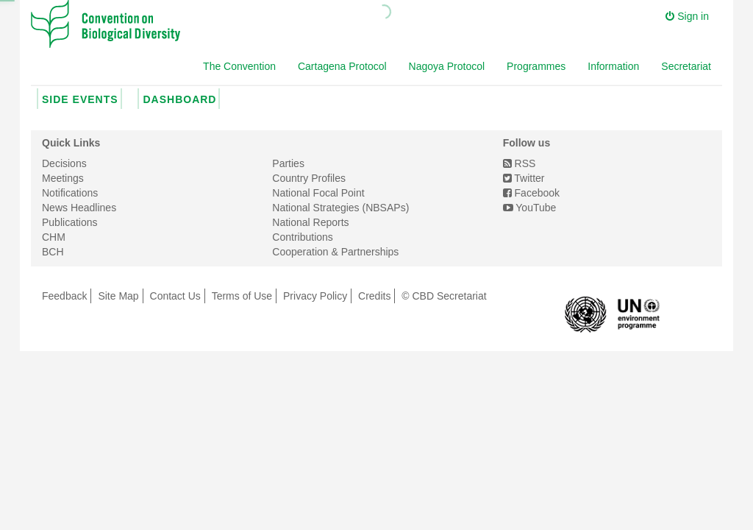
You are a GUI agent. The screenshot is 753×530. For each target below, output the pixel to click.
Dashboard (179, 99)
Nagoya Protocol (447, 66)
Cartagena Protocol (342, 66)
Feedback (64, 296)
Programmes (536, 66)
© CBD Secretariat (444, 296)
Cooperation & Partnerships (335, 252)
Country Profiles (309, 178)
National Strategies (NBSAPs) (340, 207)
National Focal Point (318, 193)
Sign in (687, 16)
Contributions (302, 237)
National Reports (310, 222)
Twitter (524, 178)
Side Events (80, 99)
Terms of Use (242, 296)
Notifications (70, 193)
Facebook (531, 193)
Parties (288, 163)
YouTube (530, 207)
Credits (374, 296)
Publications (70, 222)
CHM (53, 237)
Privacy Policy (315, 296)
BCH (53, 252)
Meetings (63, 178)
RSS (519, 163)
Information (613, 66)
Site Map (118, 296)
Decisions (64, 163)
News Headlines (79, 207)
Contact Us (175, 296)
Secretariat (686, 66)
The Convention (239, 66)
